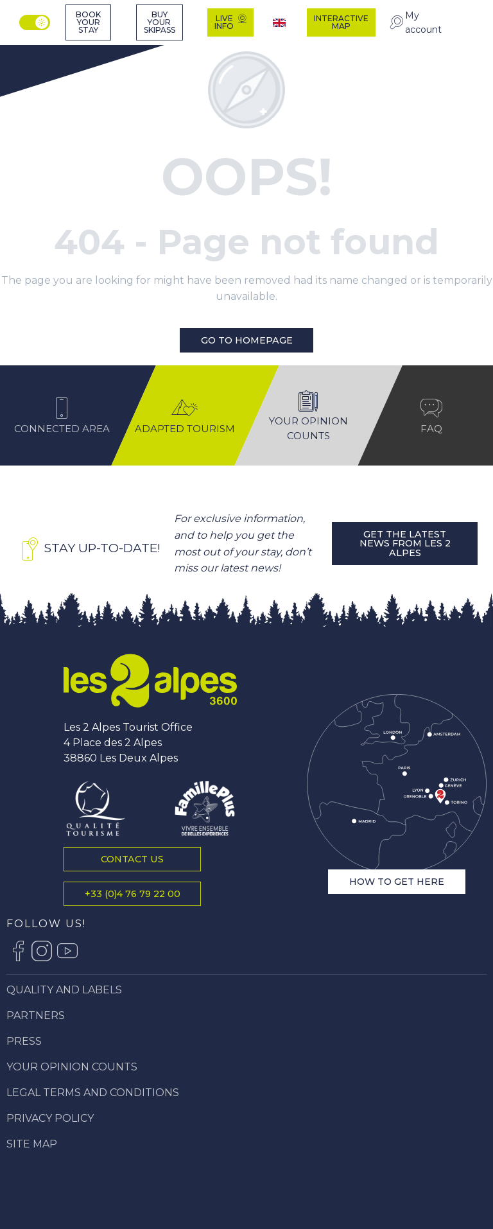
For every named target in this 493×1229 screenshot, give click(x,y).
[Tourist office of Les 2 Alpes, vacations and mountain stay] (46, 50)
